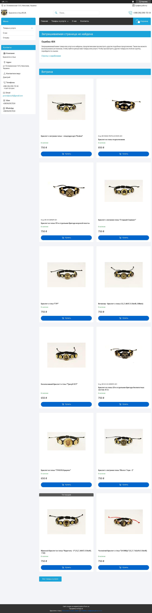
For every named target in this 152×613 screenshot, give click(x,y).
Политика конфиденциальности (91, 611)
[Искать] (56, 13)
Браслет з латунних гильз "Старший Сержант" (117, 220)
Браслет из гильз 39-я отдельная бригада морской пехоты (65, 223)
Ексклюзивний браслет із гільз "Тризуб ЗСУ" (59, 384)
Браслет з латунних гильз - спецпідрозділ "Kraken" (62, 136)
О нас (74, 21)
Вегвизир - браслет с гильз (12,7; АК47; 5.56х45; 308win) (120, 304)
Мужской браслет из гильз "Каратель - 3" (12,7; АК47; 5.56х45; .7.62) (66, 552)
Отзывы (6, 38)
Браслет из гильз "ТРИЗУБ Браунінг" (56, 470)
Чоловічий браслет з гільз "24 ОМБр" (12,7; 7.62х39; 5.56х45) (122, 551)
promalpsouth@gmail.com (13, 96)
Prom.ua (86, 606)
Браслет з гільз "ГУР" (49, 304)
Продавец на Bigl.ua (76, 608)
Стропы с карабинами (51, 56)
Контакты (84, 21)
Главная (44, 21)
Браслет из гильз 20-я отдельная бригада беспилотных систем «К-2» (121, 389)
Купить (68, 154)
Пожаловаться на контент (70, 611)
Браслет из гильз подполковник (111, 139)
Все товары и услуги (50, 579)
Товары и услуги (58, 21)
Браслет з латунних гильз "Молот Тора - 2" (115, 470)
